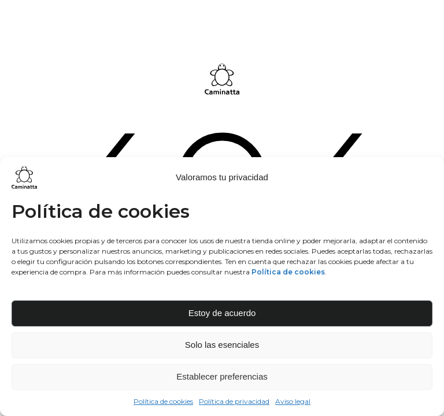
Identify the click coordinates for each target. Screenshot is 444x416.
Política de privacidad (234, 401)
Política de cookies (163, 401)
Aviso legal (292, 401)
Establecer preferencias (222, 376)
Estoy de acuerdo (222, 313)
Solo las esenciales (222, 345)
